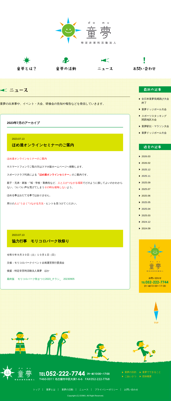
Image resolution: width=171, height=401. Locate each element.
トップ (36, 389)
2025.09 (146, 182)
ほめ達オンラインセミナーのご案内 (43, 145)
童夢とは (50, 389)
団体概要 (147, 376)
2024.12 (146, 222)
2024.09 (146, 228)
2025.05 (146, 202)
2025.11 (146, 176)
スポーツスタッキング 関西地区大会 (155, 118)
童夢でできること (151, 372)
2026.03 (146, 156)
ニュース (84, 389)
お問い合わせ (131, 389)
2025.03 (146, 215)
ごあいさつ (130, 376)
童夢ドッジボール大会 (154, 109)
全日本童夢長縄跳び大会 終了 (156, 101)
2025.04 (146, 209)
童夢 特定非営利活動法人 (85, 30)
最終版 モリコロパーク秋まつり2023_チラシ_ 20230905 (40, 278)
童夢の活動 (67, 389)
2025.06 (146, 195)
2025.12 (146, 169)
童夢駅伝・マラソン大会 (156, 126)
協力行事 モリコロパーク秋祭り (40, 241)
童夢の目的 (130, 372)
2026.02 (146, 163)
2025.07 (146, 189)
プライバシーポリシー (106, 389)
